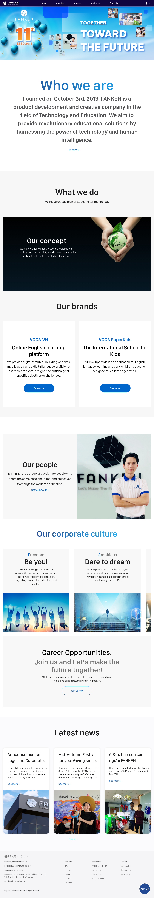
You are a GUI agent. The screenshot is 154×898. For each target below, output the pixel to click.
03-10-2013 (17, 866)
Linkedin (125, 866)
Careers (77, 3)
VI (144, 3)
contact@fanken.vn (14, 881)
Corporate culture (99, 878)
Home (43, 3)
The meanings (97, 874)
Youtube (125, 875)
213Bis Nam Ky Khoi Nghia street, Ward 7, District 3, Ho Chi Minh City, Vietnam (24, 875)
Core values (96, 870)
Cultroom (95, 3)
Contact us (115, 3)
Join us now (77, 690)
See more (39, 388)
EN (149, 3)
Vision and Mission (99, 866)
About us (60, 3)
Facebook (126, 870)
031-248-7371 (13, 870)
